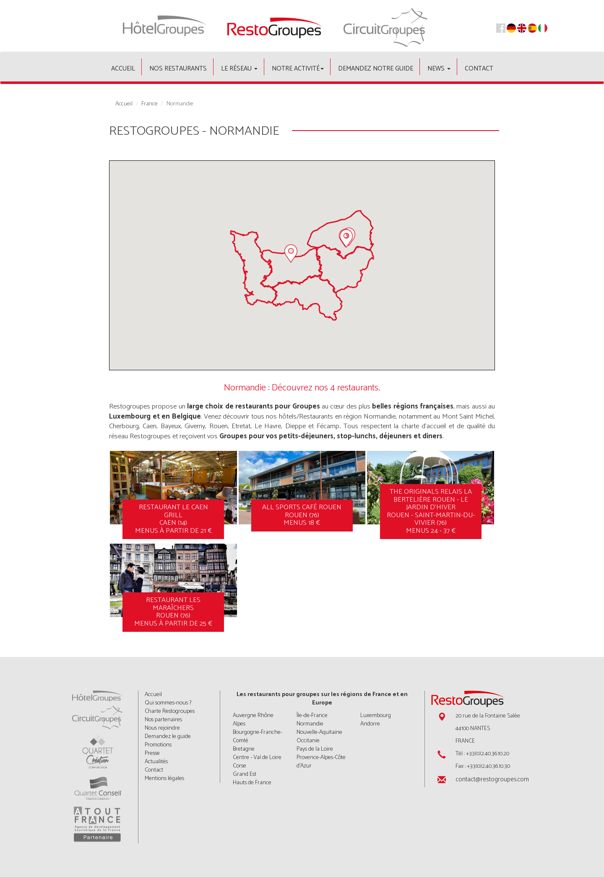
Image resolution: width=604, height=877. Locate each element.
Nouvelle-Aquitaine (319, 732)
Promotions (158, 745)
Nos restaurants (178, 68)
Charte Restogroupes (170, 711)
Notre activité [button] (298, 68)
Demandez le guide (168, 736)
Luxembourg (375, 715)
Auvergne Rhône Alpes (253, 720)
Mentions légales (164, 778)
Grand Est (244, 774)
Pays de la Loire (315, 749)
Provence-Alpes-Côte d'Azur (321, 762)
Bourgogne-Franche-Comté (257, 737)
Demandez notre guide (375, 68)
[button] (291, 253)
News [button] (438, 68)
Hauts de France (252, 783)
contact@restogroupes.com (492, 779)
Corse (239, 766)
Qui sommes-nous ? (168, 703)
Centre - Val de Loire (257, 757)
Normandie (310, 724)
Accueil (123, 68)
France (149, 104)
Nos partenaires (163, 720)
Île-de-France (312, 715)
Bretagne (244, 749)
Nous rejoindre (162, 728)
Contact (479, 68)
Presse (152, 753)
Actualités (156, 762)
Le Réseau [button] (239, 68)
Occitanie (308, 741)
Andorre (370, 724)
